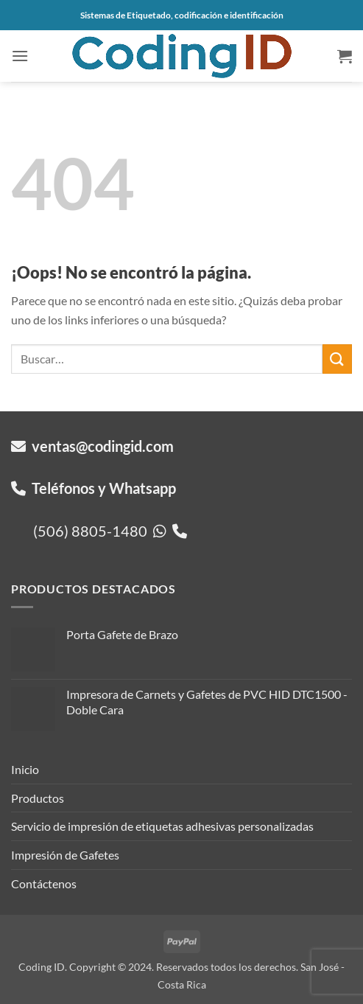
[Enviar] (337, 358)
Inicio (25, 769)
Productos (37, 798)
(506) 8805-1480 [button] (110, 531)
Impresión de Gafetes (65, 855)
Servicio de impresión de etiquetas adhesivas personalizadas (162, 826)
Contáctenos (44, 883)
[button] (20, 56)
